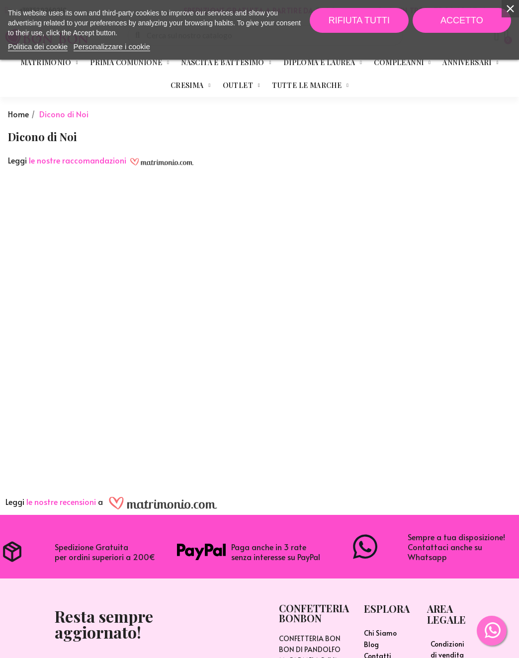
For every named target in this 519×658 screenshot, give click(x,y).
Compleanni (402, 62)
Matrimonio (49, 62)
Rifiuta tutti (359, 20)
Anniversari (470, 62)
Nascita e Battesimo (226, 62)
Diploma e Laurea (322, 62)
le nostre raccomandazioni (77, 160)
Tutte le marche (310, 85)
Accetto (461, 20)
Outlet (241, 85)
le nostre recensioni (61, 501)
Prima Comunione (129, 62)
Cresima (191, 85)
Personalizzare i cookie (112, 46)
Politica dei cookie (38, 46)
